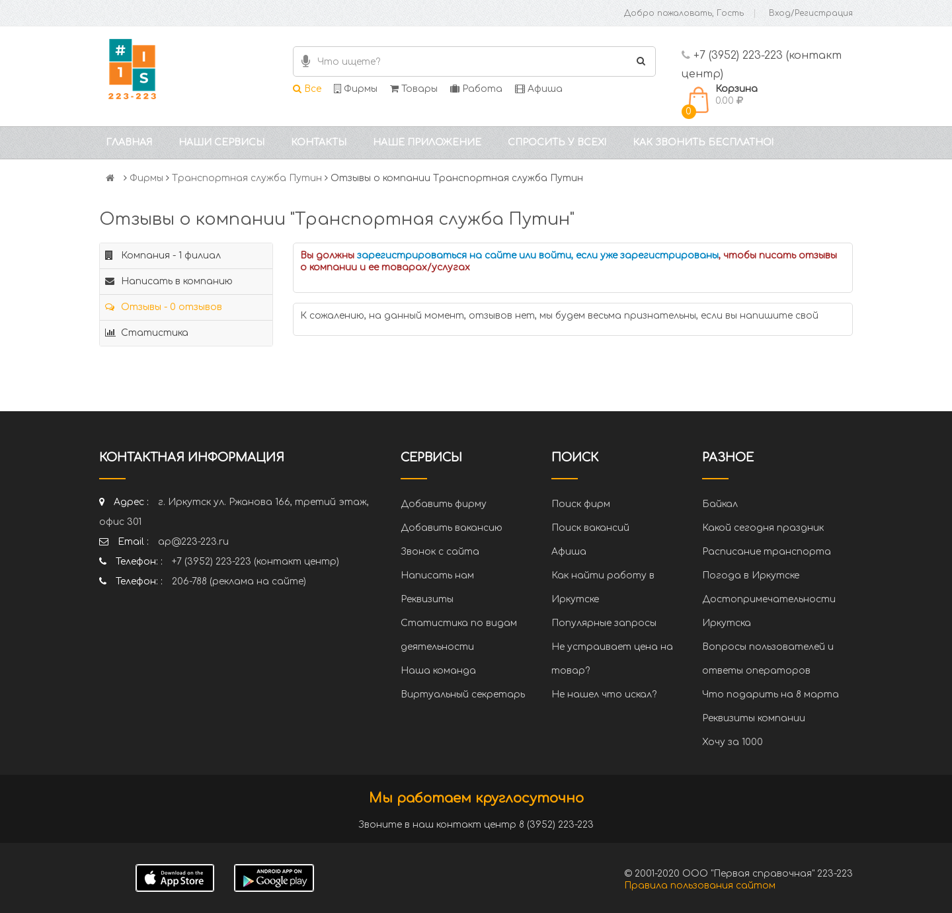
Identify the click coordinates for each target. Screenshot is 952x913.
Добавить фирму (444, 504)
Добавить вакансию (451, 528)
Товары (414, 89)
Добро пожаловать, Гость (684, 13)
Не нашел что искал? (603, 694)
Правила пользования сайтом (699, 886)
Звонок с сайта (440, 552)
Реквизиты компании (753, 718)
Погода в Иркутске (750, 575)
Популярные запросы (603, 623)
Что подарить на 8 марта (770, 694)
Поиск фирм (580, 504)
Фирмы (355, 89)
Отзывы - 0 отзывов (163, 307)
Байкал (720, 504)
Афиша (539, 89)
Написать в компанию (169, 281)
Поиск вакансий (590, 528)
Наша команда (438, 671)
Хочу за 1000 (732, 742)
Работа (476, 89)
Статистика (146, 333)
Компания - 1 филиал (163, 255)
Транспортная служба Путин (247, 178)
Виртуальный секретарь (463, 694)
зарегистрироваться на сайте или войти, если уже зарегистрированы (538, 255)
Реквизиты (427, 599)
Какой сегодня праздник (763, 528)
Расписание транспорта (766, 552)
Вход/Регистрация (811, 13)
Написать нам (437, 575)
